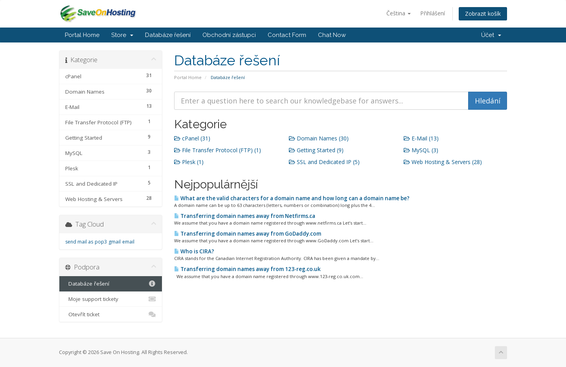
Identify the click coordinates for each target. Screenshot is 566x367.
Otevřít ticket (110, 314)
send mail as (79, 241)
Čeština (398, 13)
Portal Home (82, 35)
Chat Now (332, 35)
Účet (491, 35)
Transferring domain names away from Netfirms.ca (244, 215)
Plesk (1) (189, 162)
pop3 (101, 241)
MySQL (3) (421, 150)
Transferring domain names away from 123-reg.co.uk (247, 269)
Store (122, 35)
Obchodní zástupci (229, 35)
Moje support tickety (110, 299)
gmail (114, 241)
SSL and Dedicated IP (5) (324, 162)
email (128, 241)
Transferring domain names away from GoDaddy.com (247, 233)
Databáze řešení (168, 35)
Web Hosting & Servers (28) (443, 162)
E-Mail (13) (421, 138)
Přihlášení (432, 13)
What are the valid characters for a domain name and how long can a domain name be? (292, 198)
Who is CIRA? (194, 251)
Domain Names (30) (319, 138)
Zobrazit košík (483, 13)
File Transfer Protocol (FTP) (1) (217, 150)
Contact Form (287, 35)
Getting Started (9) (316, 150)
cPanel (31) (192, 138)
